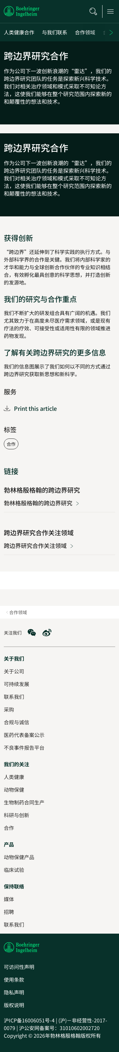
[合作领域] (85, 32)
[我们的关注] (16, 764)
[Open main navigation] (110, 11)
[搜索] (93, 11)
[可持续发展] (16, 684)
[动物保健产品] (19, 857)
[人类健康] (14, 777)
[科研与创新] (16, 815)
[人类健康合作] (19, 32)
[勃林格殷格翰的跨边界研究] (59, 496)
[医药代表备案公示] (24, 735)
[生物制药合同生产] (24, 802)
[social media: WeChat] (32, 633)
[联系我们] (14, 924)
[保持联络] (14, 886)
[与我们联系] (54, 32)
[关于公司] (14, 671)
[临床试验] (14, 869)
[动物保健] (14, 789)
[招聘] (9, 911)
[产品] (9, 844)
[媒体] (9, 899)
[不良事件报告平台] (24, 747)
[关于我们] (14, 658)
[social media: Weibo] (47, 633)
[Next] (112, 32)
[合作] (9, 827)
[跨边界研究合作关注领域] (59, 539)
